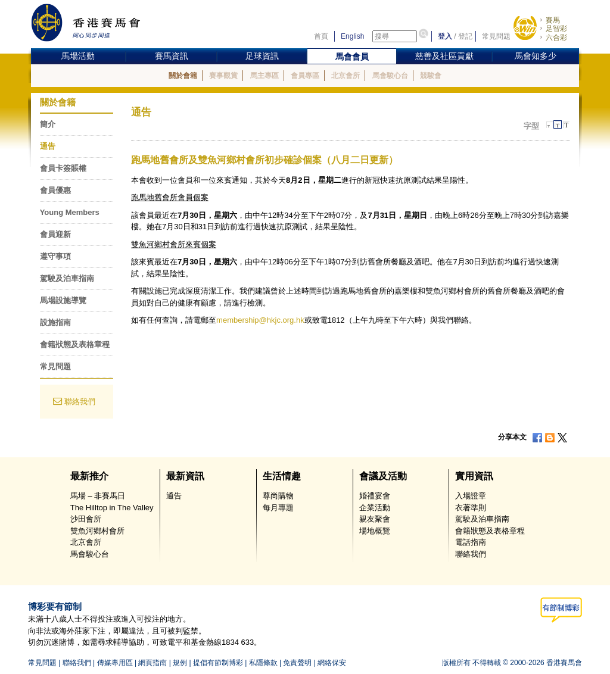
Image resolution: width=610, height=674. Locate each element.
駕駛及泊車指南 (67, 278)
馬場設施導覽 (63, 300)
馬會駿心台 (390, 75)
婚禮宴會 (374, 495)
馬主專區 (264, 75)
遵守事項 (55, 256)
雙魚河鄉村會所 (97, 530)
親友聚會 (374, 518)
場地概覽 (374, 530)
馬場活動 (78, 56)
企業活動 (374, 507)
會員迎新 (55, 234)
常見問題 (496, 36)
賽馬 (553, 20)
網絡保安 (332, 663)
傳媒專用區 (115, 663)
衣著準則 (470, 507)
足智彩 (556, 28)
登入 (445, 36)
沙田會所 (85, 518)
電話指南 (470, 542)
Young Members (69, 212)
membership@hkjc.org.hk (260, 320)
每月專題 (278, 507)
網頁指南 (152, 663)
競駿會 (430, 75)
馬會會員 (352, 56)
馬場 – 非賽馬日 (97, 495)
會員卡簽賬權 (63, 168)
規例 (180, 663)
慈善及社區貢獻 (444, 56)
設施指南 (55, 322)
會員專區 (305, 75)
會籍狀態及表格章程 (75, 344)
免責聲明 (297, 663)
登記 (465, 36)
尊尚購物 (278, 495)
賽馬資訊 (171, 56)
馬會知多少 (535, 56)
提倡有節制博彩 (218, 663)
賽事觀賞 (223, 75)
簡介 (47, 124)
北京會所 (345, 75)
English (352, 36)
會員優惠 (55, 190)
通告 (47, 146)
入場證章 (470, 495)
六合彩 (556, 37)
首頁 (321, 36)
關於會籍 (183, 75)
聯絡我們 (79, 401)
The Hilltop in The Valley (112, 507)
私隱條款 (263, 663)
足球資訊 (262, 56)
